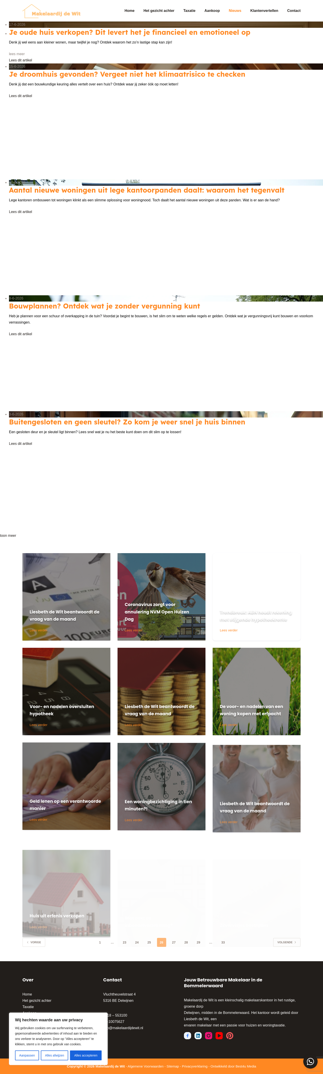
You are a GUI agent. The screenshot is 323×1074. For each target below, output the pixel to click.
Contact (294, 11)
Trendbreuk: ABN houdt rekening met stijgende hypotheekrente (253, 611)
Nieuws (235, 11)
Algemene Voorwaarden (146, 1066)
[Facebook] (187, 1035)
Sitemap (173, 1066)
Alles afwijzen (54, 1055)
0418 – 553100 (115, 1015)
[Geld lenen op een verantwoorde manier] (66, 807)
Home (129, 11)
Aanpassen (27, 1055)
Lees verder (39, 630)
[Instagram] (208, 1035)
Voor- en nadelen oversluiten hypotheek (62, 709)
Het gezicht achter (159, 11)
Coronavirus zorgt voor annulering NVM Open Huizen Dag (158, 611)
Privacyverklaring (194, 1066)
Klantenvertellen (264, 11)
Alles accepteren (86, 1055)
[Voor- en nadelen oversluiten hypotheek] (66, 691)
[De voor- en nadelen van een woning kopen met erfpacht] (257, 691)
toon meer (8, 535)
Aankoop (212, 11)
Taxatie (189, 11)
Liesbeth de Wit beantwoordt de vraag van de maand (62, 611)
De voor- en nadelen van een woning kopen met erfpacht (255, 706)
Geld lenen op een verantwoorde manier (61, 825)
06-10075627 (113, 1022)
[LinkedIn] (198, 1035)
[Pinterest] (229, 1035)
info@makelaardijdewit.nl (123, 1028)
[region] (58, 1039)
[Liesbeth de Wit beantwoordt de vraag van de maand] (66, 597)
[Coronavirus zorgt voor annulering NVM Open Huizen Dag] (161, 597)
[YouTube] (219, 1035)
